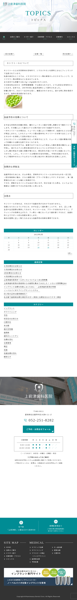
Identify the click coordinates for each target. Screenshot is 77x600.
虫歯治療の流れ (10, 353)
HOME (8, 547)
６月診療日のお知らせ (13, 266)
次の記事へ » (68, 54)
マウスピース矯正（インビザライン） (39, 554)
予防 (6, 315)
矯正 (6, 346)
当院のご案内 (11, 550)
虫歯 (6, 350)
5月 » (70, 253)
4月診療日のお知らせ (12, 273)
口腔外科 (7, 322)
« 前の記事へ (9, 54)
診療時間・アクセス (13, 556)
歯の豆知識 (8, 329)
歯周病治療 (36, 559)
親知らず (7, 356)
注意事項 (7, 343)
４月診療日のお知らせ (13, 276)
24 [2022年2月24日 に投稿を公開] (38, 247)
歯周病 (6, 332)
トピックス (10, 559)
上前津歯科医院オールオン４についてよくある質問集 (26, 280)
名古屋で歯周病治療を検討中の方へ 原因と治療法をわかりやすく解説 (32, 297)
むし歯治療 (58, 547)
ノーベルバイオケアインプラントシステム (22, 290)
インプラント (9, 308)
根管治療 (57, 550)
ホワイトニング (10, 312)
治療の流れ (8, 339)
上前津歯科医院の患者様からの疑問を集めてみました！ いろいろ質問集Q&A (35, 283)
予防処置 (35, 562)
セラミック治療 (37, 547)
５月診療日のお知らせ (13, 269)
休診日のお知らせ (11, 318)
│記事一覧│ (38, 54)
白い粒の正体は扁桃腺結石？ (16, 293)
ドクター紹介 (11, 553)
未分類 (6, 325)
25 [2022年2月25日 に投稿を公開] (48, 247)
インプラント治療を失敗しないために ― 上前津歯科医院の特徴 (30, 287)
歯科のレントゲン (11, 336)
